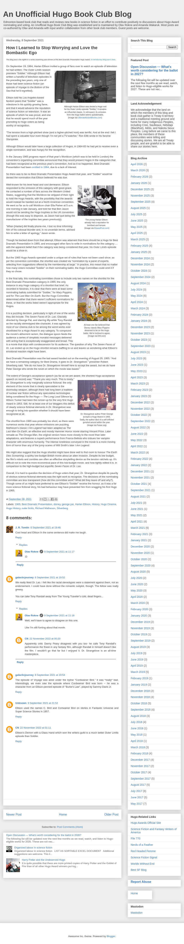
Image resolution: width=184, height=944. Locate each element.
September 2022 (141, 421)
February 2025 (139, 245)
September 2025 (141, 201)
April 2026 (137, 164)
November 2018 (140, 697)
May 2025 (136, 226)
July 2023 (136, 358)
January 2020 (139, 615)
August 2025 (138, 208)
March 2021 (138, 527)
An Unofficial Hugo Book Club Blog (67, 14)
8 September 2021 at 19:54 (50, 674)
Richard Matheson (45, 508)
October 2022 (139, 414)
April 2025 (137, 233)
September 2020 (141, 565)
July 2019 (136, 653)
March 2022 (138, 452)
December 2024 (140, 258)
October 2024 (139, 270)
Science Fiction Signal (144, 857)
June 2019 (137, 659)
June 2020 (137, 584)
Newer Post (14, 814)
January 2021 (139, 540)
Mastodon (136, 912)
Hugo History (13, 508)
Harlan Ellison (82, 504)
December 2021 (140, 471)
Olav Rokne (32, 551)
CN (26, 638)
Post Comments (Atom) (70, 826)
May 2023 (136, 371)
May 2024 (136, 295)
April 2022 (137, 446)
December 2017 (140, 759)
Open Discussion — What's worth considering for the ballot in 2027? (154, 70)
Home (63, 814)
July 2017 (136, 791)
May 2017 (136, 803)
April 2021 (137, 521)
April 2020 (137, 596)
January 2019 (139, 684)
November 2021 (140, 477)
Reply (18, 537)
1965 (18, 504)
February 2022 (139, 458)
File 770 (135, 838)
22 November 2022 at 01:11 (35, 727)
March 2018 (138, 747)
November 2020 (140, 552)
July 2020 (136, 577)
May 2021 (136, 515)
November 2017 (140, 766)
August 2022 (138, 427)
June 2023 (137, 364)
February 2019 (139, 678)
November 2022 (140, 408)
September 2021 (141, 490)
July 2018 (136, 722)
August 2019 (138, 646)
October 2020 (139, 559)
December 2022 (140, 402)
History (95, 504)
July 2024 (136, 289)
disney (57, 504)
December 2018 (140, 690)
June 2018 (137, 728)
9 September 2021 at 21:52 (43, 703)
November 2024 (140, 264)
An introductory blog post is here (102, 60)
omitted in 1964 (40, 167)
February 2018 (139, 753)
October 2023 (139, 339)
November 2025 (140, 195)
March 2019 (138, 671)
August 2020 (138, 571)
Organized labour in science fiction (33, 847)
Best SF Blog (138, 869)
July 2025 (136, 214)
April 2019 (137, 665)
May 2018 (136, 734)
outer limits (28, 508)
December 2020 (140, 546)
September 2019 (141, 640)
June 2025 (137, 220)
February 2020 (139, 609)
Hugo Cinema (108, 504)
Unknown (21, 703)
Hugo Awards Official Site (146, 822)
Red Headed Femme (143, 851)
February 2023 (139, 389)
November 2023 (140, 333)
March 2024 (138, 308)
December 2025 (140, 189)
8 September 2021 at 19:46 (45, 527)
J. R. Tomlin (22, 527)
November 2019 (140, 628)
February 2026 (139, 176)
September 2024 (141, 277)
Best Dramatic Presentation (37, 504)
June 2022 (137, 433)
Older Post (111, 814)
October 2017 (139, 772)
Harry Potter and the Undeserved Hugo (43, 859)
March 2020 (138, 602)
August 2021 (138, 496)
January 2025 (139, 251)
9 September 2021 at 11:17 (59, 551)
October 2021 (139, 483)
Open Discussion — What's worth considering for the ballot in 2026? (43, 835)
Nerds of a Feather (142, 844)
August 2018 (138, 715)
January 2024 (139, 320)
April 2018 (137, 741)
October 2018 (139, 703)
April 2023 (137, 377)
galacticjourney (24, 577)
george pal (68, 504)
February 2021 (139, 534)
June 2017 (137, 797)
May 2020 (136, 590)
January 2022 (139, 465)
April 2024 (137, 302)
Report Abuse (141, 881)
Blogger (111, 936)
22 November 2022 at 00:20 (45, 638)
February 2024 (139, 314)
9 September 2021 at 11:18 (59, 615)
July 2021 (136, 502)
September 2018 (141, 709)
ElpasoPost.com (101, 228)
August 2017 (138, 784)
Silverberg (62, 508)
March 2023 (138, 383)
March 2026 (138, 170)
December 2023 (140, 327)
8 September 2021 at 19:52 (50, 577)
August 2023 (138, 352)
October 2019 (139, 634)
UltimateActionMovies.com (89, 118)
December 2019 (140, 621)
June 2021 (137, 508)
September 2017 (141, 778)
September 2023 (141, 346)
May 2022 (136, 440)
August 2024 (138, 283)
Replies (23, 544)
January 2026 (139, 182)
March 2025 (138, 239)
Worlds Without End (142, 863)
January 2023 (139, 396)
